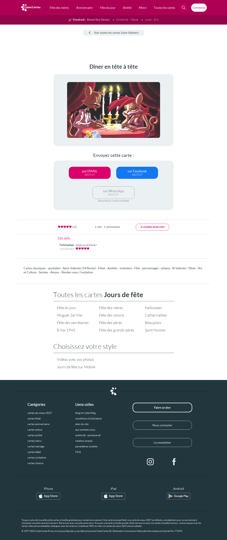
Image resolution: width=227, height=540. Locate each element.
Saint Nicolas (155, 330)
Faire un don (162, 407)
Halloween (153, 308)
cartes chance (35, 463)
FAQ (78, 451)
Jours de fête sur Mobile (76, 367)
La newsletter (162, 442)
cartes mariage (36, 446)
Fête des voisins (111, 315)
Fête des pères (110, 323)
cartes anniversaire (38, 424)
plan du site (81, 424)
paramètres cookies (86, 446)
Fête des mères (111, 308)
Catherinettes (156, 315)
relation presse (83, 440)
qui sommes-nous (85, 429)
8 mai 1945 (66, 330)
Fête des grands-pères (116, 330)
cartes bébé (34, 451)
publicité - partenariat (88, 435)
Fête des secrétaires (73, 323)
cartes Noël (34, 418)
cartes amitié (35, 435)
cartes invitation (37, 457)
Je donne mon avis (152, 227)
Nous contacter (162, 425)
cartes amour (35, 429)
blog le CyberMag (85, 412)
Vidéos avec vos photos (75, 359)
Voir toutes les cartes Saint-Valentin (114, 32)
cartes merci (35, 440)
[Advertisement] (17, 119)
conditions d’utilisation (88, 418)
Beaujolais (153, 323)
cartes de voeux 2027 (40, 412)
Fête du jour (66, 308)
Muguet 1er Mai (70, 315)
